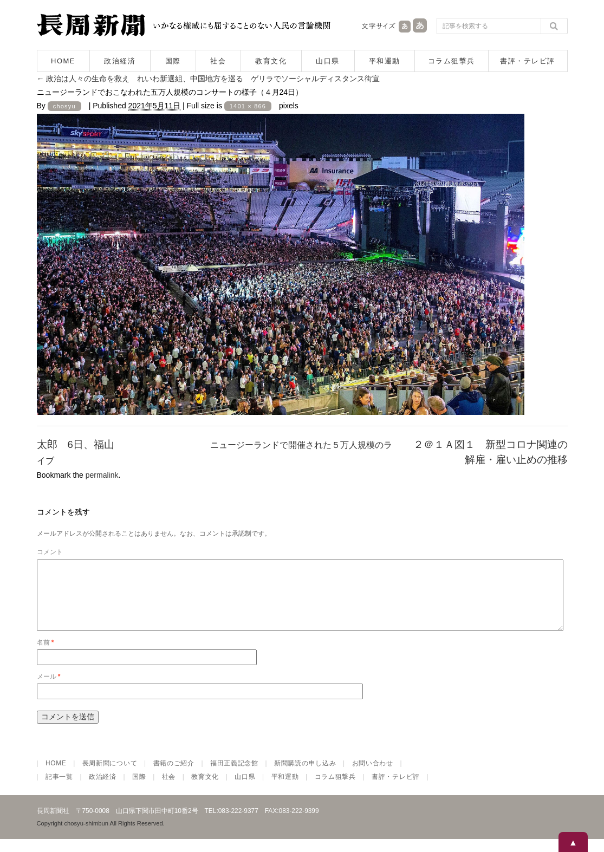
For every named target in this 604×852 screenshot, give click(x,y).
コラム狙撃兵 (451, 61)
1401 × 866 (248, 106)
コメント (50, 552)
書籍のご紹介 (173, 776)
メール (49, 689)
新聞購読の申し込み (305, 776)
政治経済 (119, 61)
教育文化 (271, 61)
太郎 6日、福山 (75, 444)
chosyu (64, 106)
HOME (63, 61)
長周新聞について (110, 776)
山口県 (328, 61)
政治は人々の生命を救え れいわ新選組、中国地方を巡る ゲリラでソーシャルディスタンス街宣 (208, 78)
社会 (218, 61)
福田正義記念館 (234, 776)
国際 (173, 61)
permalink (102, 475)
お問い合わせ (372, 776)
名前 (45, 655)
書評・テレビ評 (527, 61)
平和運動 (384, 61)
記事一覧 (59, 790)
